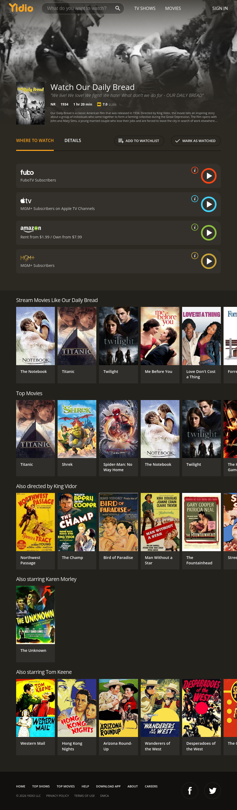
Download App (108, 786)
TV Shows (144, 8)
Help (85, 786)
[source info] (193, 170)
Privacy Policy (57, 796)
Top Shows (41, 786)
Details (73, 140)
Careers (151, 786)
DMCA (104, 796)
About (133, 786)
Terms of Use (84, 796)
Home (20, 786)
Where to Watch (35, 140)
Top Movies (66, 786)
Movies (173, 8)
